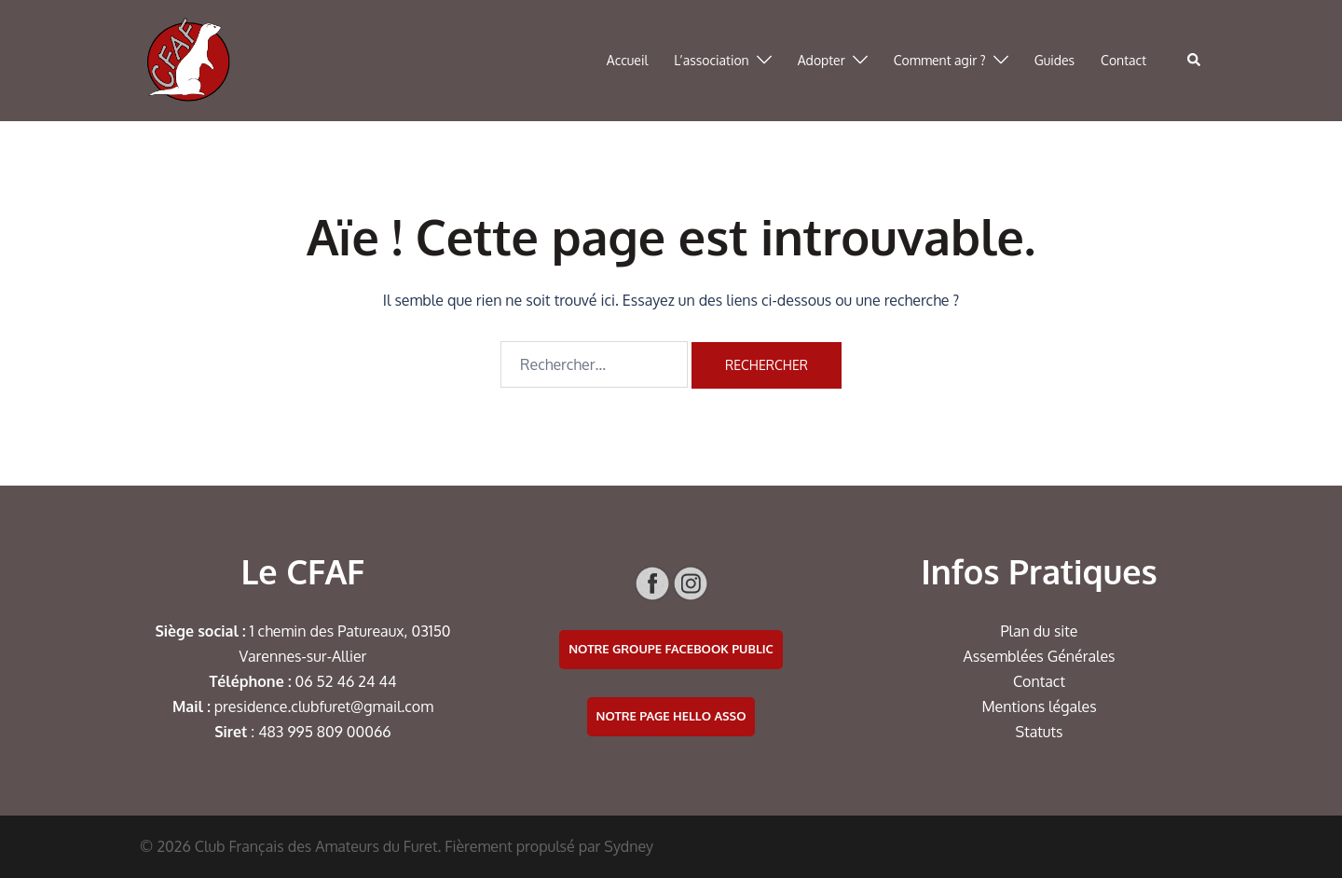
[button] (1194, 60)
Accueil (628, 60)
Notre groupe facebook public (671, 648)
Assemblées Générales (1039, 656)
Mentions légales (1038, 706)
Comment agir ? (940, 60)
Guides (1054, 60)
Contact (1123, 60)
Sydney (628, 846)
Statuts (1039, 731)
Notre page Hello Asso (671, 715)
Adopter (821, 60)
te (1070, 631)
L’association (711, 60)
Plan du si (1033, 631)
